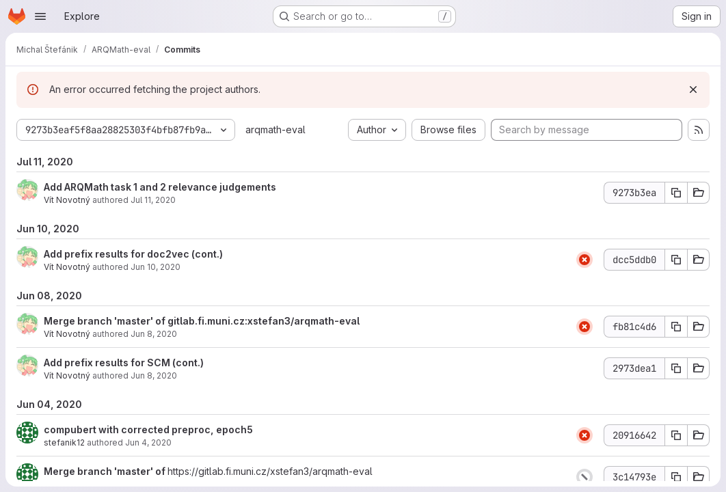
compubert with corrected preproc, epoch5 (148, 429)
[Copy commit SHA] (676, 193)
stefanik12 (64, 442)
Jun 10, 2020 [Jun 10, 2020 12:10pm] (155, 267)
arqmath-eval (275, 129)
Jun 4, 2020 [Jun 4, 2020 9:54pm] (148, 442)
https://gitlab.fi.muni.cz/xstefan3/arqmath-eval (270, 471)
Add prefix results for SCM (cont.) (124, 362)
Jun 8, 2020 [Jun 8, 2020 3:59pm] (154, 334)
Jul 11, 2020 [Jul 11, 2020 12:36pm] (153, 200)
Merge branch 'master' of (105, 471)
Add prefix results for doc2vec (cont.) (133, 254)
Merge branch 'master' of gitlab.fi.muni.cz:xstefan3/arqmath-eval (202, 321)
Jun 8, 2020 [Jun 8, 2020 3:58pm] (154, 375)
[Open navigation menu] (40, 16)
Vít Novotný (67, 200)
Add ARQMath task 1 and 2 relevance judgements (160, 187)
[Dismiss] (693, 89)
